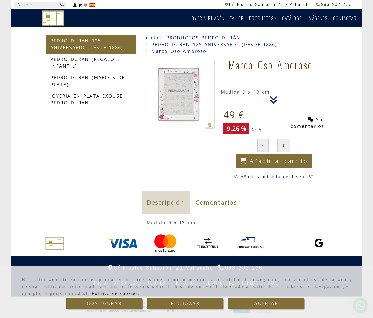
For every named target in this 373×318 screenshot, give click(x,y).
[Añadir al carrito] (274, 161)
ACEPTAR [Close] (266, 303)
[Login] (85, 4)
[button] (75, 4)
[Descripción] (274, 101)
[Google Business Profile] (319, 245)
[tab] (166, 202)
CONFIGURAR (104, 303)
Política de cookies (115, 293)
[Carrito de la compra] (80, 4)
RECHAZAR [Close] (185, 303)
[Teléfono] (334, 4)
